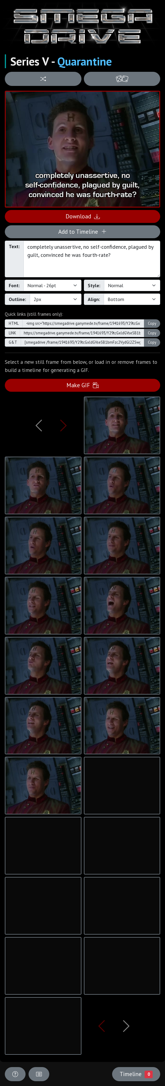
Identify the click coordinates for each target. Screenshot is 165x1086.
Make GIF (82, 385)
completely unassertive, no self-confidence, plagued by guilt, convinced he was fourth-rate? (91, 259)
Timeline (136, 1074)
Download (83, 216)
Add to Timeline (82, 231)
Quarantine (84, 61)
